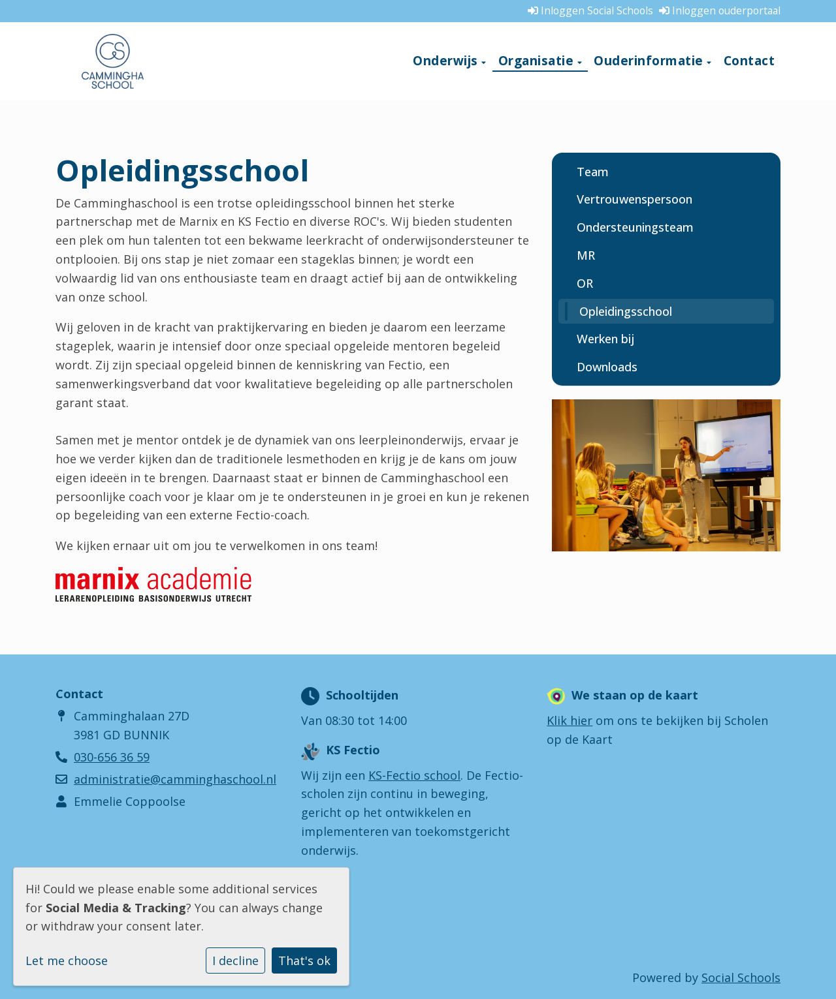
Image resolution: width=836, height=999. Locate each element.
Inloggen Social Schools (590, 10)
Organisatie (537, 60)
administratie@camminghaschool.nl (175, 779)
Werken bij (605, 338)
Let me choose (66, 960)
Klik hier (569, 720)
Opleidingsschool (625, 311)
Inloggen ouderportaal (719, 10)
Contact (749, 60)
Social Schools (740, 977)
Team (593, 171)
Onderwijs (447, 60)
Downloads (607, 367)
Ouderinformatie (650, 60)
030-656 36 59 (112, 757)
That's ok (304, 960)
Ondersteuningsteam (635, 227)
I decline (235, 960)
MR (586, 255)
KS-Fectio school (414, 775)
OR (585, 283)
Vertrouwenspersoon (634, 199)
